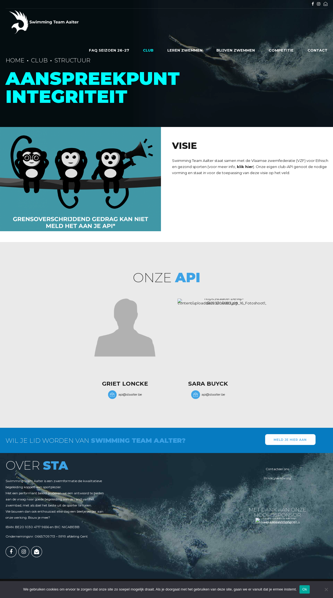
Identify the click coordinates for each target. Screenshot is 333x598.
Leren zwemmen (185, 50)
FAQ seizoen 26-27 (109, 50)
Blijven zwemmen (235, 50)
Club (148, 50)
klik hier (245, 166)
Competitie (281, 50)
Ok (304, 589)
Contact (317, 50)
